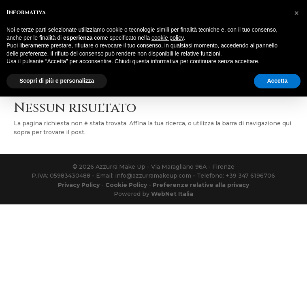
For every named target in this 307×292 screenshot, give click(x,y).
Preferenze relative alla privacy (201, 185)
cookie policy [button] (167, 37)
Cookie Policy (126, 185)
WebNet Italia (172, 194)
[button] (296, 12)
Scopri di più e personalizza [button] (56, 80)
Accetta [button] (277, 80)
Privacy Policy (79, 185)
